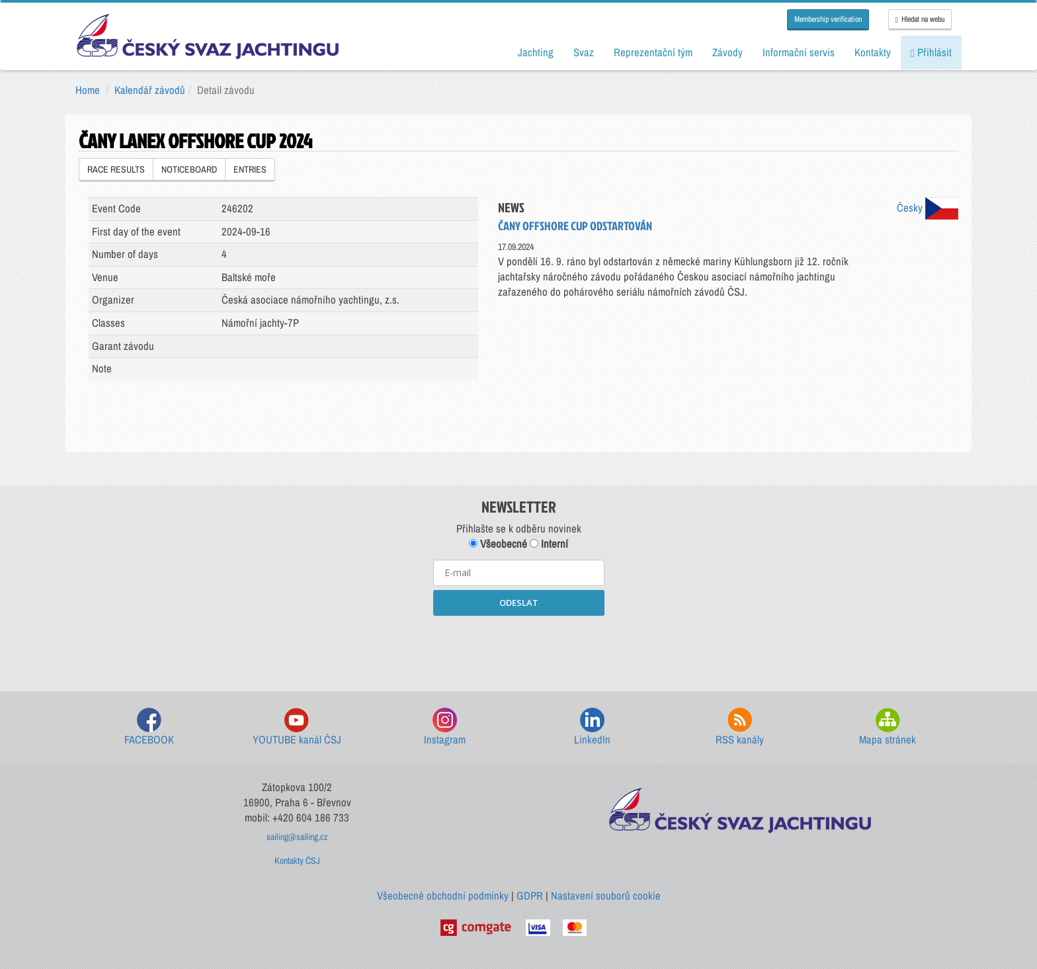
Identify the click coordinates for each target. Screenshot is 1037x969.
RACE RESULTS (116, 169)
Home (87, 90)
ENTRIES (250, 169)
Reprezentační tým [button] (653, 52)
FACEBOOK (149, 727)
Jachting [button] (536, 52)
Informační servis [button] (799, 52)
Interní (549, 543)
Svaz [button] (583, 52)
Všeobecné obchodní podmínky (443, 895)
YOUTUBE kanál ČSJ (297, 727)
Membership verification (828, 19)
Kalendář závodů (149, 90)
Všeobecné (498, 543)
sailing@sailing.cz (297, 837)
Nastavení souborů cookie (606, 895)
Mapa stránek (887, 727)
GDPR (530, 895)
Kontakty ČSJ (297, 860)
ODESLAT (518, 603)
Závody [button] (727, 52)
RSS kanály (740, 727)
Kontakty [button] (872, 52)
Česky (927, 207)
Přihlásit (931, 52)
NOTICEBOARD (189, 169)
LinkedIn (592, 727)
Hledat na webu (919, 19)
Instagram (445, 727)
